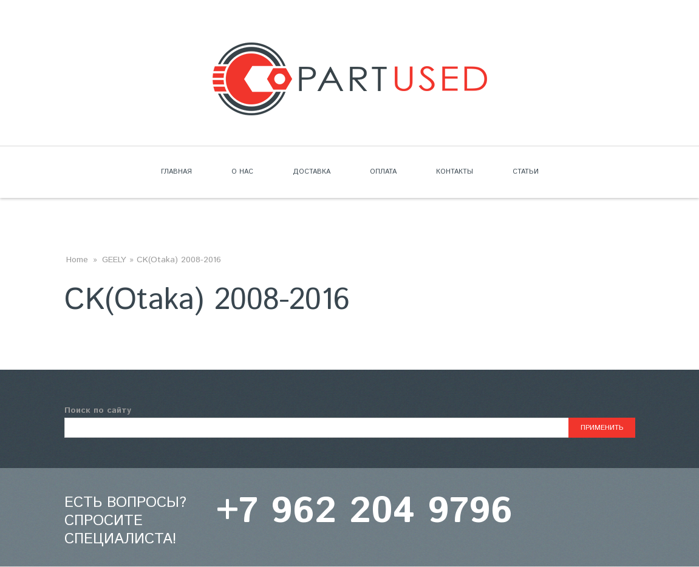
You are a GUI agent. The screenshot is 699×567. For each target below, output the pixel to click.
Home (77, 260)
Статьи (526, 172)
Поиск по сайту (97, 410)
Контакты (454, 172)
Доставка (311, 172)
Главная (176, 172)
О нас (242, 172)
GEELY (114, 260)
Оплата (383, 172)
